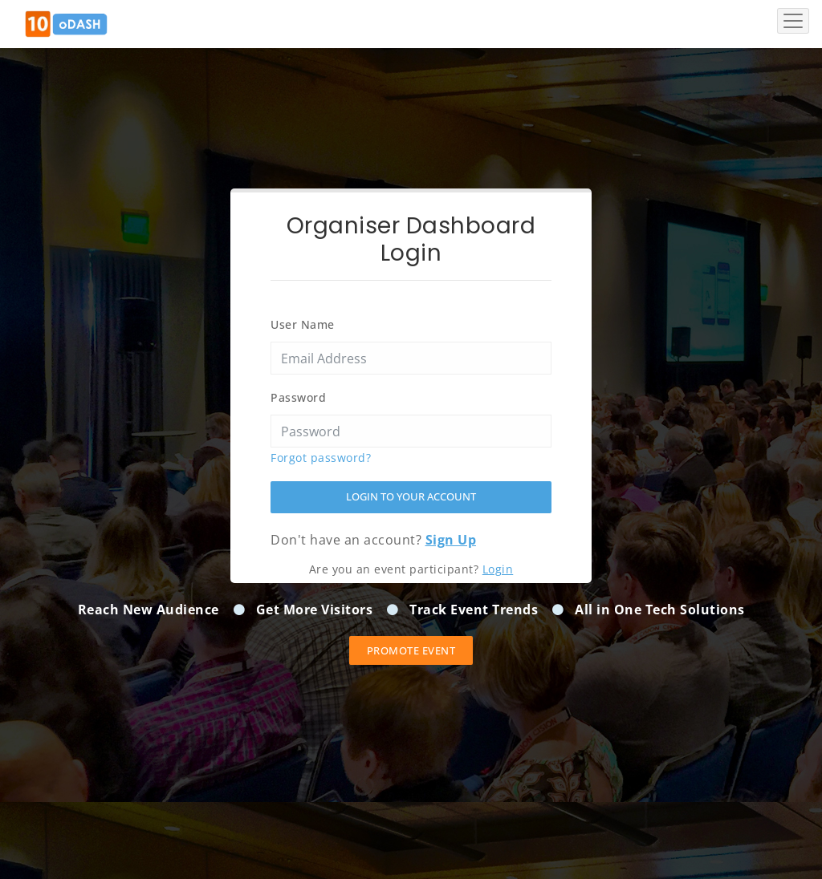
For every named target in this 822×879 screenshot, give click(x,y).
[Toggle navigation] (793, 21)
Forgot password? (321, 457)
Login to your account (411, 496)
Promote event (411, 650)
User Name (303, 324)
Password (298, 397)
